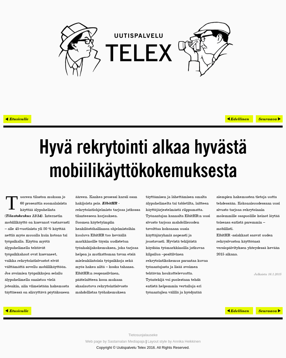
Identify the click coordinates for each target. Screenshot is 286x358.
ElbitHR (109, 203)
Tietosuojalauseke (143, 335)
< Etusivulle (17, 119)
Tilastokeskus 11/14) (24, 215)
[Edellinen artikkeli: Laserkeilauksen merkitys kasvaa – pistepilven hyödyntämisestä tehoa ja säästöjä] (239, 119)
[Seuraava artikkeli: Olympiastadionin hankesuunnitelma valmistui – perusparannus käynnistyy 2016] (269, 119)
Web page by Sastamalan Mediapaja (115, 341)
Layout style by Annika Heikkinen (174, 341)
